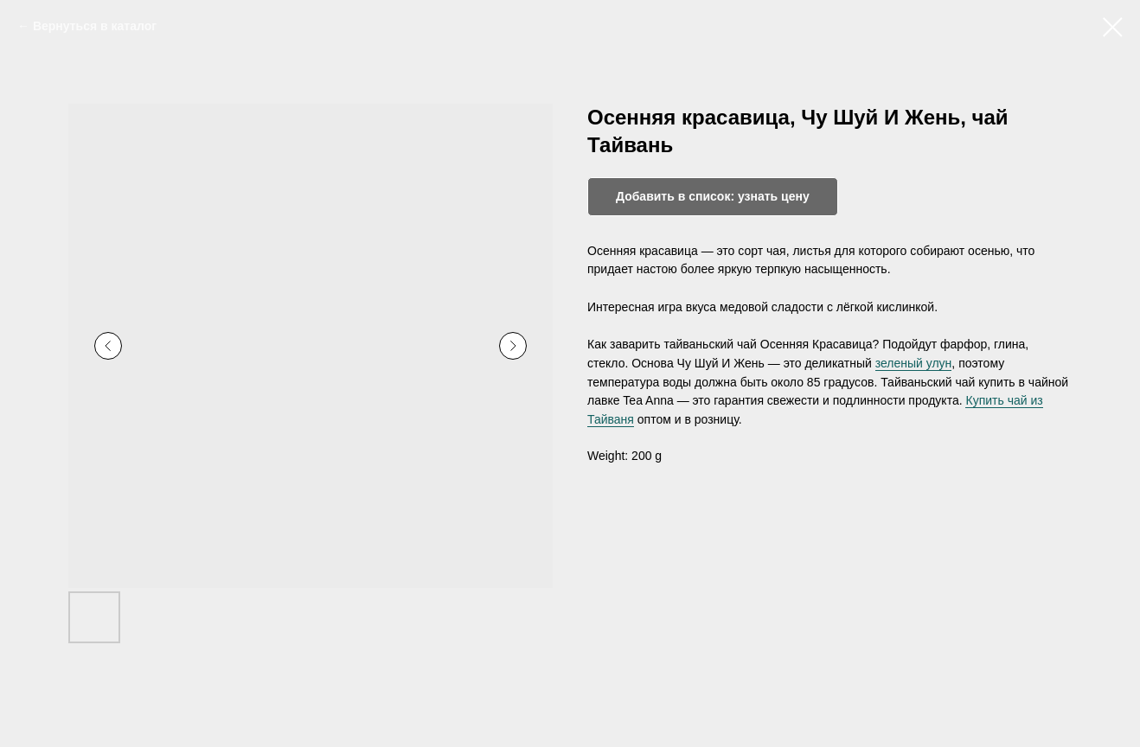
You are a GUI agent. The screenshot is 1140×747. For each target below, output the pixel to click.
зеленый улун (913, 363)
